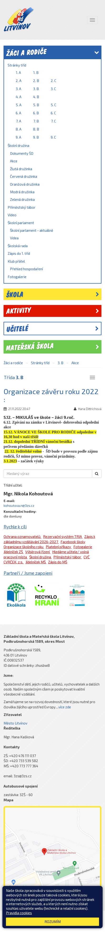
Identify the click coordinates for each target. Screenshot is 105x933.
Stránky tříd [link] (17, 65)
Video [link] (12, 215)
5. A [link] (18, 105)
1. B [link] (36, 72)
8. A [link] (18, 129)
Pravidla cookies (19, 913)
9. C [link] (53, 137)
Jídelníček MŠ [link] (35, 562)
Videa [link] (14, 238)
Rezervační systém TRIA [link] (63, 536)
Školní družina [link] (18, 145)
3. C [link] (53, 89)
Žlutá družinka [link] (21, 169)
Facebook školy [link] (72, 542)
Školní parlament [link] (21, 223)
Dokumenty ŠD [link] (21, 153)
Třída (13, 377)
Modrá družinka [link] (22, 192)
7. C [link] (53, 121)
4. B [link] (36, 97)
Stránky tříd (40, 363)
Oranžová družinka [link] (25, 184)
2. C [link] (53, 80)
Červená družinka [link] (23, 176)
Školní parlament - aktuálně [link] (31, 230)
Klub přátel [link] (16, 261)
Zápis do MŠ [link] (57, 562)
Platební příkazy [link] (59, 547)
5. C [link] (53, 105)
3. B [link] (36, 89)
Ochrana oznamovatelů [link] (22, 536)
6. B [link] (36, 113)
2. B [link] (36, 80)
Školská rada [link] (18, 246)
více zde (64, 707)
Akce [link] (13, 161)
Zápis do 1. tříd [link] (19, 253)
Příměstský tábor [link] (21, 207)
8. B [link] (36, 129)
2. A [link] (18, 80)
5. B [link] (36, 105)
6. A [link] (18, 113)
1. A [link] (18, 72)
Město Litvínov (15, 723)
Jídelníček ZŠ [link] (14, 552)
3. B (60, 363)
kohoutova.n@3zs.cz (19, 505)
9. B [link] (36, 137)
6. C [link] (53, 113)
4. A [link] (18, 97)
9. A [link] (18, 137)
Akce (75, 363)
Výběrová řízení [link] (37, 552)
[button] (96, 473)
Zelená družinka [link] (22, 199)
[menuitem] (52, 102)
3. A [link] (18, 89)
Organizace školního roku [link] (24, 547)
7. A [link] (18, 121)
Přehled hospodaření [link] (26, 269)
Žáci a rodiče (13, 363)
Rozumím (53, 921)
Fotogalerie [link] (17, 277)
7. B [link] (36, 121)
